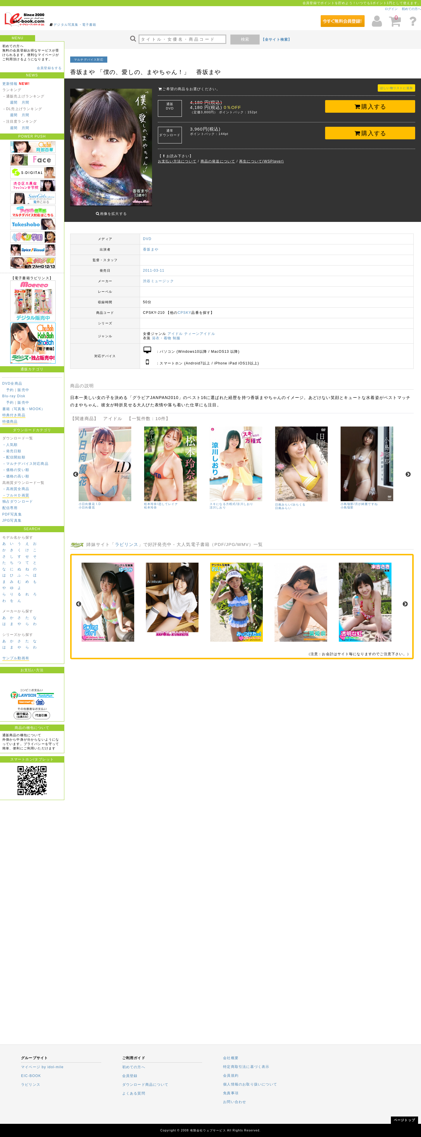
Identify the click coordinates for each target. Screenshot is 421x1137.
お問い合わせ (234, 1102)
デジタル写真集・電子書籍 (75, 24)
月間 (25, 102)
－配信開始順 (13, 457)
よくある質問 (133, 1093)
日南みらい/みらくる (290, 500)
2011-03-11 (153, 266)
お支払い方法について (177, 161)
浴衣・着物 (161, 334)
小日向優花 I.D (90, 499)
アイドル (175, 329)
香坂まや (150, 245)
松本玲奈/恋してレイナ (161, 499)
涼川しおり (218, 503)
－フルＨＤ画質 (15, 495)
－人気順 (10, 445)
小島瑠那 (347, 503)
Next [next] (408, 470)
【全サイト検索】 (276, 39)
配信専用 (10, 508)
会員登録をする (49, 68)
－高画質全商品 (15, 489)
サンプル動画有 (15, 658)
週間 (14, 102)
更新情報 (10, 84)
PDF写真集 (12, 514)
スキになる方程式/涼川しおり (231, 499)
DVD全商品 (12, 383)
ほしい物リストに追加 (396, 88)
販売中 (23, 390)
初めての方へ (411, 9)
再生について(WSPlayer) (261, 161)
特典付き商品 (13, 415)
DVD (147, 234)
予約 (10, 390)
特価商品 (10, 421)
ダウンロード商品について (145, 1085)
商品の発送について (218, 161)
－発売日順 (12, 451)
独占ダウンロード (17, 501)
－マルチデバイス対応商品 (25, 464)
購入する (370, 106)
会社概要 (231, 1058)
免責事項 (231, 1093)
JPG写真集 (12, 520)
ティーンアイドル (199, 329)
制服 (176, 334)
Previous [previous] (76, 470)
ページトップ (404, 1120)
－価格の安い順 (15, 470)
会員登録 (130, 1076)
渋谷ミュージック (158, 277)
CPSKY (184, 308)
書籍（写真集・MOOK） (23, 409)
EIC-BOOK (31, 1076)
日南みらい (283, 503)
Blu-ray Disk (13, 396)
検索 (245, 39)
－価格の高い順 (15, 476)
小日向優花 (87, 503)
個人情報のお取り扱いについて (250, 1084)
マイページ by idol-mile (42, 1067)
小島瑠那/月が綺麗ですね (359, 499)
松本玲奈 (150, 503)
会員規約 (231, 1075)
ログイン (391, 9)
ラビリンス (127, 539)
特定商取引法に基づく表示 (246, 1067)
